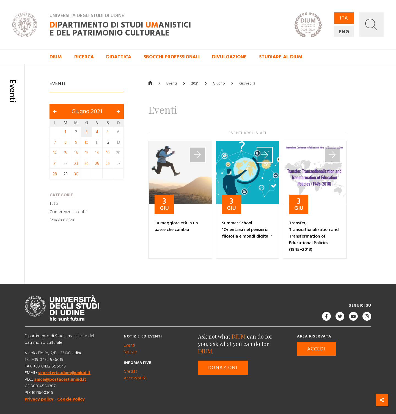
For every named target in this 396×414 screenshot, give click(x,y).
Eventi (171, 83)
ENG (344, 31)
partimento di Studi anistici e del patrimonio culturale (120, 29)
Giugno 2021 (87, 111)
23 (76, 163)
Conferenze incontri (68, 212)
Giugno (219, 83)
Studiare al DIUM (280, 56)
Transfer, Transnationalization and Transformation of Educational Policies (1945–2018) (314, 236)
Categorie (61, 195)
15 (65, 153)
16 (76, 153)
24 (86, 163)
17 (86, 153)
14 (55, 153)
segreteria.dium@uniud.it (64, 373)
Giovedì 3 (247, 83)
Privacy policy (39, 399)
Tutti (54, 203)
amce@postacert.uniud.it (60, 379)
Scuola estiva (62, 220)
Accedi (316, 348)
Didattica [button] (118, 56)
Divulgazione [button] (229, 56)
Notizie (130, 352)
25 (97, 163)
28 (55, 174)
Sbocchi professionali (172, 56)
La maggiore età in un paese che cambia (176, 226)
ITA (344, 18)
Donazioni (223, 367)
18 (97, 153)
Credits (130, 371)
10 (86, 142)
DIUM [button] (56, 56)
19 (107, 153)
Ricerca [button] (84, 56)
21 (54, 163)
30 (76, 174)
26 (108, 163)
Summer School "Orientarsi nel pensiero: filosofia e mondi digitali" (247, 229)
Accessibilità (135, 378)
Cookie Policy (71, 399)
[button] (371, 24)
